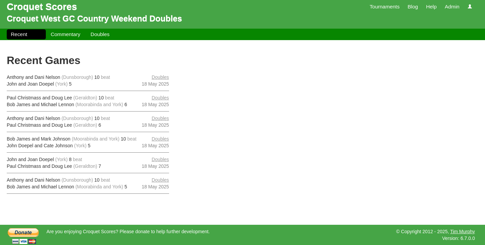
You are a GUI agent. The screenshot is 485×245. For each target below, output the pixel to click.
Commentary (65, 34)
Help (431, 6)
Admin (452, 6)
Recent (19, 34)
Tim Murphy (462, 231)
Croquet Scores (42, 6)
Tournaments (384, 6)
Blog (413, 6)
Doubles (100, 34)
